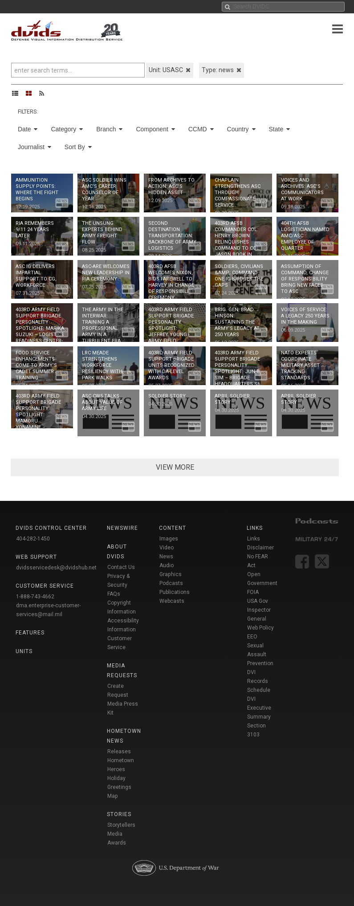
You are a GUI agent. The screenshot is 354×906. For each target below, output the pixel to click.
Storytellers (121, 825)
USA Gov (257, 601)
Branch (109, 129)
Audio (166, 565)
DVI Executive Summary (259, 708)
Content (172, 528)
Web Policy (260, 628)
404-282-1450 (33, 539)
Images (168, 539)
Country (241, 129)
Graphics (170, 574)
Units (24, 651)
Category (67, 129)
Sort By (78, 146)
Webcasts (171, 601)
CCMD (201, 129)
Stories (119, 814)
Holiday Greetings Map (119, 787)
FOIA (253, 592)
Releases (119, 751)
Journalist (34, 146)
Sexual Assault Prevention (260, 654)
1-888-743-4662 (35, 596)
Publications (174, 592)
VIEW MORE (175, 467)
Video (166, 547)
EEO (252, 637)
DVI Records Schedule (258, 681)
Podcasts (171, 583)
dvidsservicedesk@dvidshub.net (56, 568)
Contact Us (121, 567)
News (166, 556)
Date (27, 129)
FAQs (113, 594)
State (279, 129)
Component (155, 129)
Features (30, 633)
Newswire (122, 528)
